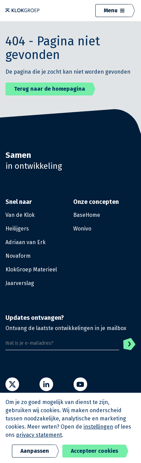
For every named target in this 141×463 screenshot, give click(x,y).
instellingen (98, 426)
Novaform (18, 256)
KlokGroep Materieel (31, 269)
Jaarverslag (19, 283)
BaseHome (86, 215)
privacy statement (39, 435)
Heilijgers (17, 228)
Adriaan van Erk (25, 242)
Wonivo (82, 228)
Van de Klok (20, 215)
